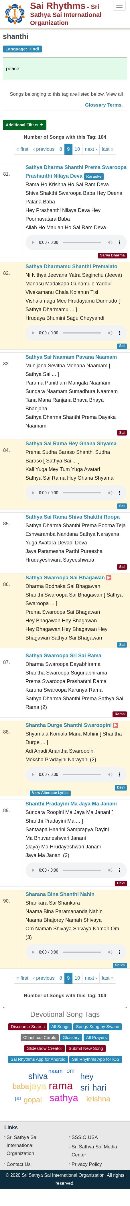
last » (108, 149)
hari (99, 1087)
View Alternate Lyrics (50, 793)
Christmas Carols (39, 1037)
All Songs (60, 1026)
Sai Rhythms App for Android (38, 1059)
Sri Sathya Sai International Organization (22, 1145)
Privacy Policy (87, 1164)
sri (84, 1087)
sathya (64, 1097)
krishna (98, 1099)
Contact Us (19, 1164)
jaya (37, 1086)
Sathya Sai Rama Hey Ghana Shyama (71, 443)
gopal (33, 1099)
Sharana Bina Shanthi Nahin (59, 894)
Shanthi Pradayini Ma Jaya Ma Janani (71, 804)
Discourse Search (28, 1026)
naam (55, 1071)
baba (21, 1086)
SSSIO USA (85, 1137)
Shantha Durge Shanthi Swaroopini (71, 725)
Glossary (71, 1037)
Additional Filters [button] (22, 125)
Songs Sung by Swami (97, 1026)
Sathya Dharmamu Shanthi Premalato (71, 266)
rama (61, 1086)
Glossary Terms (103, 105)
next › (91, 149)
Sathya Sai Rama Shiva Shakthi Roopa (72, 517)
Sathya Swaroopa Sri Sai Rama (63, 655)
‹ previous (44, 149)
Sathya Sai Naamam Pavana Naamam (71, 357)
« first (22, 149)
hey (87, 1076)
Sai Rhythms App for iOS (95, 1059)
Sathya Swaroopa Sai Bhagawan (68, 578)
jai (18, 1098)
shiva (38, 1076)
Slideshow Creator (44, 1048)
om (70, 1071)
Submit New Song (86, 1048)
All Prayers (96, 1037)
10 (77, 149)
